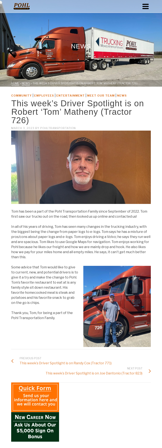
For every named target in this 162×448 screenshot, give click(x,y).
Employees (44, 95)
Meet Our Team (101, 95)
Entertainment (70, 95)
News (122, 95)
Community (21, 95)
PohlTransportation (58, 128)
